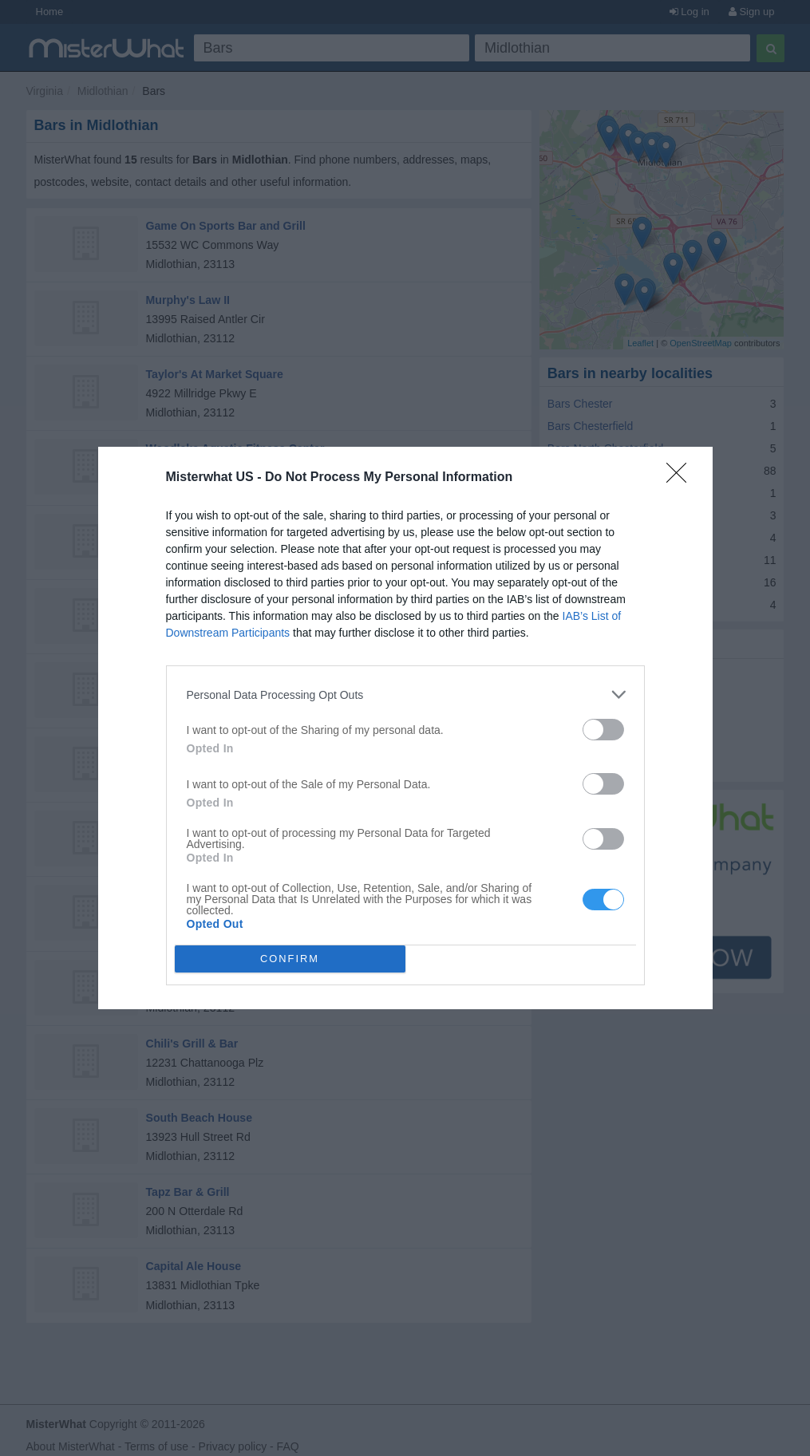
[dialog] (405, 728)
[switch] (603, 729)
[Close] (681, 478)
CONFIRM (290, 959)
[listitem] (405, 694)
